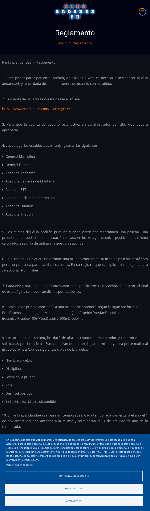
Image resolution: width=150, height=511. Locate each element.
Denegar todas (73, 488)
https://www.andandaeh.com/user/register (36, 108)
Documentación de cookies (19, 464)
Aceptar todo (74, 501)
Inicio (62, 43)
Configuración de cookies (74, 476)
